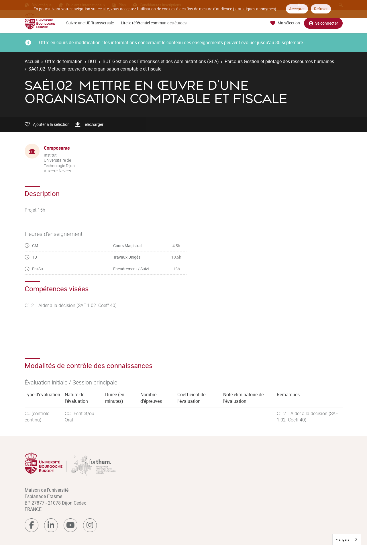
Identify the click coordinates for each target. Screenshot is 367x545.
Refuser (321, 8)
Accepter (297, 8)
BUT (92, 61)
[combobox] (346, 539)
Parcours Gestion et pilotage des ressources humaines (279, 61)
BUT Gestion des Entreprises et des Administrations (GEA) (161, 61)
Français (342, 539)
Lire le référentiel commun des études (154, 23)
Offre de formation (64, 61)
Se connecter (323, 23)
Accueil (32, 61)
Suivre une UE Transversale (90, 23)
